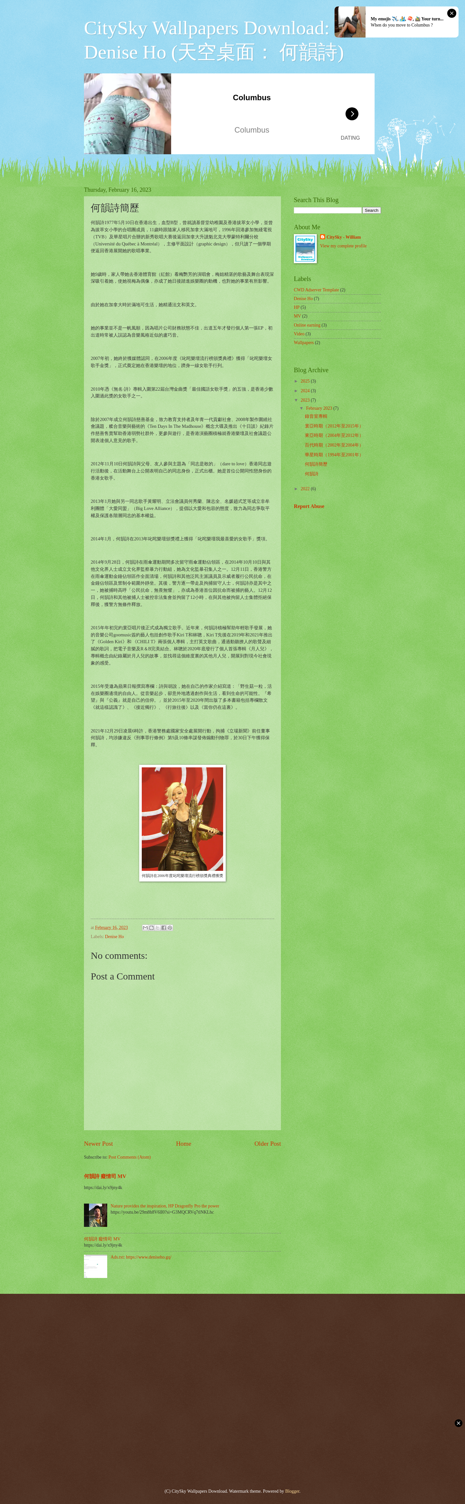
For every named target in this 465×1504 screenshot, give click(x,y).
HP (297, 307)
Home (183, 1143)
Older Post (267, 1143)
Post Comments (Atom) (129, 1157)
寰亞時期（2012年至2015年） (334, 426)
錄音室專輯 (316, 416)
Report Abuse (309, 506)
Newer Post (98, 1143)
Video (299, 333)
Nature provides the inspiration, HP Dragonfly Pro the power (165, 1206)
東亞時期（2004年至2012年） (334, 435)
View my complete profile (343, 245)
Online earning (307, 325)
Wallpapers (304, 342)
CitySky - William (343, 237)
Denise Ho (114, 936)
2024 (306, 390)
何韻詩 (311, 473)
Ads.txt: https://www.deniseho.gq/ (141, 1257)
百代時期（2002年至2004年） (334, 445)
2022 (306, 488)
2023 (306, 400)
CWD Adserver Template (316, 289)
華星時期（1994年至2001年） (334, 454)
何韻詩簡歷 (316, 464)
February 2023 (319, 408)
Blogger (292, 1491)
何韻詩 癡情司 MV (105, 1176)
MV (297, 316)
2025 (306, 381)
